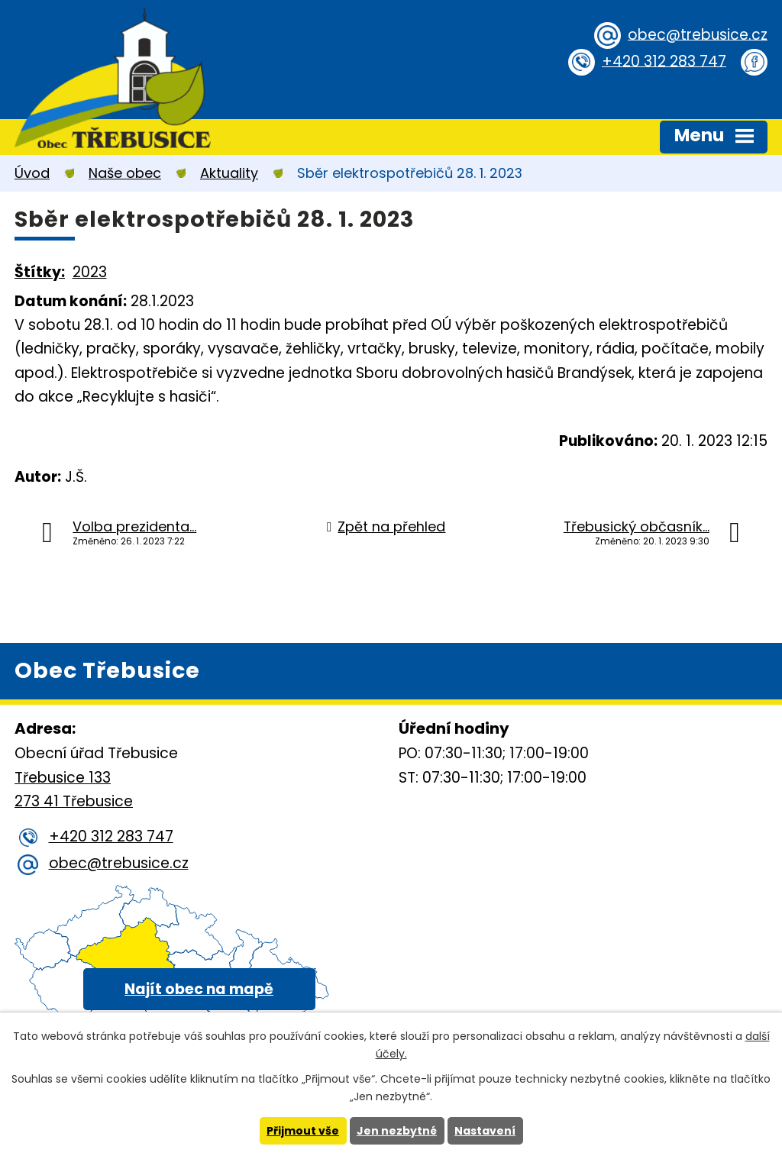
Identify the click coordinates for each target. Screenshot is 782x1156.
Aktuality (229, 172)
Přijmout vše (303, 1130)
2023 (90, 272)
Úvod (32, 172)
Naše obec (125, 172)
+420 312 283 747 (664, 60)
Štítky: (40, 272)
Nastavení (484, 1130)
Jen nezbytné (397, 1130)
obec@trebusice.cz (697, 34)
